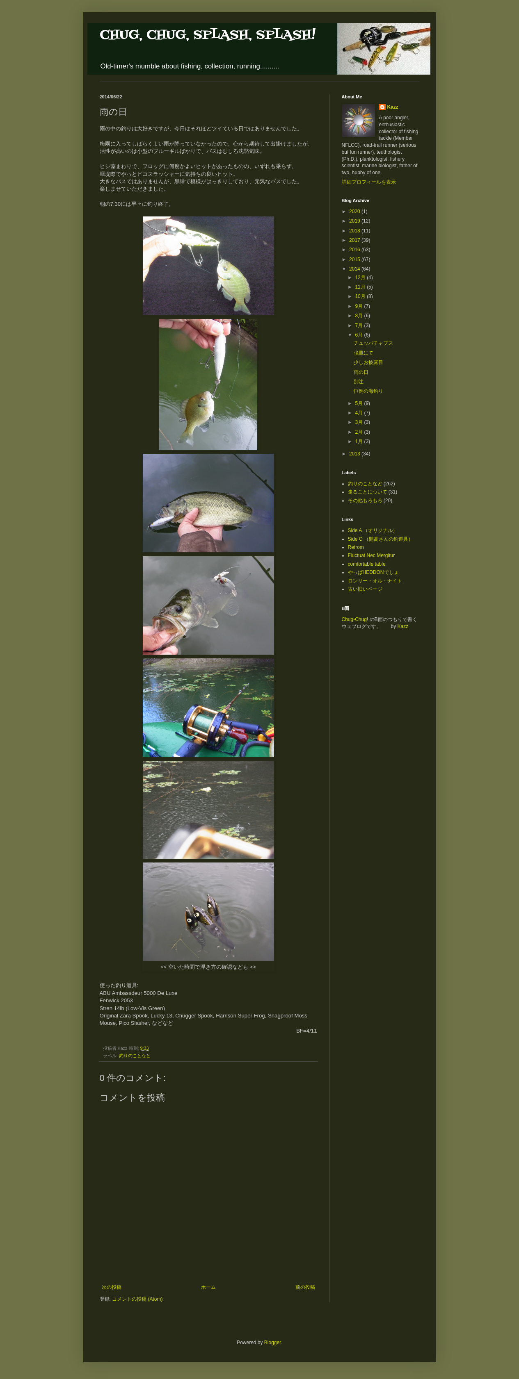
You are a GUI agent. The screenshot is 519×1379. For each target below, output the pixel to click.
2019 (355, 221)
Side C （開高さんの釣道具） (380, 539)
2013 (355, 454)
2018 (355, 231)
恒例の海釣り (368, 391)
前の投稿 (305, 1287)
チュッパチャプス (373, 343)
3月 (359, 422)
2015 (355, 259)
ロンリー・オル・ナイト (375, 581)
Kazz (392, 107)
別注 (359, 382)
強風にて (363, 353)
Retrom (356, 547)
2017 (355, 240)
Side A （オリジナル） (373, 530)
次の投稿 (111, 1287)
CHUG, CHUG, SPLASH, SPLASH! (208, 35)
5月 (359, 403)
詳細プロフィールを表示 (369, 182)
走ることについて (367, 492)
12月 (361, 277)
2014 (355, 269)
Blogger (272, 1342)
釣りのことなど (135, 1055)
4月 (359, 413)
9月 (359, 306)
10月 (361, 296)
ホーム (208, 1287)
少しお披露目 (368, 362)
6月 (359, 335)
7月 (359, 325)
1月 (359, 441)
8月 (359, 316)
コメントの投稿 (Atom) (137, 1299)
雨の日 (361, 372)
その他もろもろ (365, 500)
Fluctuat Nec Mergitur (371, 555)
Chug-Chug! (355, 619)
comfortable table (367, 564)
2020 (355, 211)
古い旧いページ (365, 589)
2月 (359, 432)
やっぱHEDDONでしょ (373, 572)
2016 (355, 250)
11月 (361, 287)
